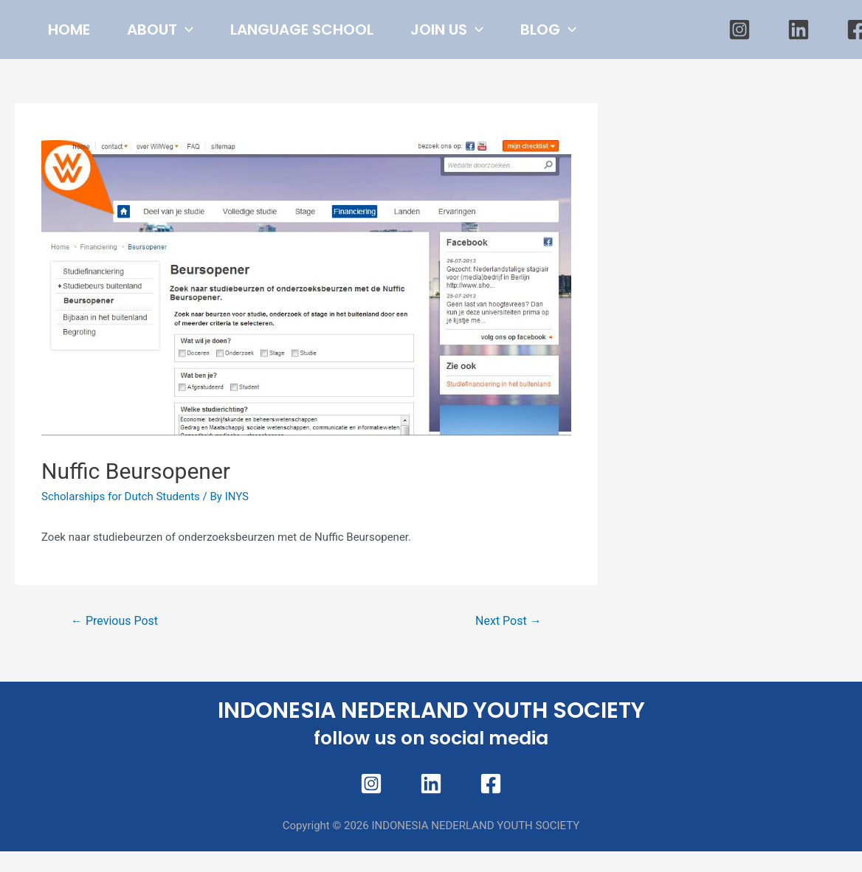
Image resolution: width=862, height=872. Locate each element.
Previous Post (114, 683)
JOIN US (498, 30)
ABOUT (182, 30)
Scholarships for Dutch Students (120, 558)
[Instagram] (739, 60)
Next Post (508, 683)
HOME (76, 30)
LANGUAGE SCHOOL (338, 30)
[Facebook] (491, 845)
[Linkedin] (798, 60)
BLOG (83, 90)
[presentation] (207, 30)
